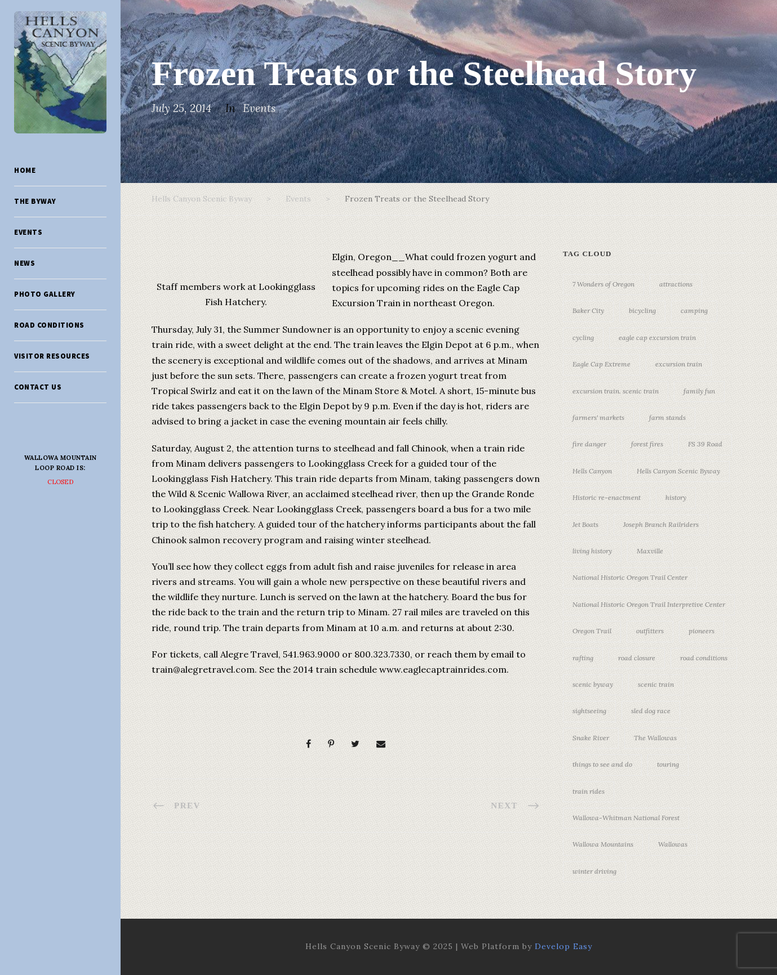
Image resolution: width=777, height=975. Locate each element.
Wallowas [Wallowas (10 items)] (672, 844)
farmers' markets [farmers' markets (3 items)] (598, 417)
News (24, 263)
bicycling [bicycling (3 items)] (642, 310)
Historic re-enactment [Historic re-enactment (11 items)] (606, 497)
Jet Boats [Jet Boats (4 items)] (585, 524)
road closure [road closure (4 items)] (636, 658)
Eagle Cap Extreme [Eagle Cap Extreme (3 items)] (601, 364)
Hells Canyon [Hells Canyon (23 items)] (592, 471)
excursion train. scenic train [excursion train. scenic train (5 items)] (615, 391)
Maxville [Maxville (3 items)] (650, 551)
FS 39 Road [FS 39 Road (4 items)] (705, 444)
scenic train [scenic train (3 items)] (656, 684)
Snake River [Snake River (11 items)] (590, 738)
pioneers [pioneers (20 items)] (701, 631)
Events (28, 232)
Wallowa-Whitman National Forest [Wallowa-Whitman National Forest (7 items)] (626, 817)
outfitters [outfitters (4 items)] (650, 631)
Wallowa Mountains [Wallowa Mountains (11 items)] (602, 844)
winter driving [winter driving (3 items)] (594, 871)
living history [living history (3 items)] (592, 551)
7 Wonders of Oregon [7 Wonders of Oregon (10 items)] (603, 284)
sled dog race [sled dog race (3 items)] (651, 710)
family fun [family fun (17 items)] (699, 391)
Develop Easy (563, 946)
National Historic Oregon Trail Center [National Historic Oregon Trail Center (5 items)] (629, 577)
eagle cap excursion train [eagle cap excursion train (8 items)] (657, 337)
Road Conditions (49, 325)
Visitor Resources (52, 356)
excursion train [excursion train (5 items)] (678, 364)
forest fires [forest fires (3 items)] (647, 444)
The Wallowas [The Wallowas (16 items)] (655, 738)
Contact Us (37, 387)
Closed (60, 482)
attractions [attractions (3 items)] (675, 284)
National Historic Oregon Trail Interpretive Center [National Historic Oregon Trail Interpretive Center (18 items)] (648, 604)
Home (24, 170)
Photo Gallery (45, 294)
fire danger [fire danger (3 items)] (589, 444)
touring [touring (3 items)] (668, 764)
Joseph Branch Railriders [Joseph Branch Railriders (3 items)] (661, 524)
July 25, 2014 (181, 108)
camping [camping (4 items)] (694, 310)
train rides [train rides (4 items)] (588, 791)
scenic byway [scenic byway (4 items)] (592, 684)
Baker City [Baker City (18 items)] (588, 310)
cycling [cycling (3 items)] (583, 337)
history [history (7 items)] (675, 497)
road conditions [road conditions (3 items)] (703, 658)
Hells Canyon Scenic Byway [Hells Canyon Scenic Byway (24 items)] (678, 471)
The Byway (35, 201)
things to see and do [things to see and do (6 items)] (602, 764)
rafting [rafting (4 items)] (582, 658)
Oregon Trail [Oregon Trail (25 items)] (591, 631)
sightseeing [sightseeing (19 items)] (589, 710)
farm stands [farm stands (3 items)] (667, 417)
